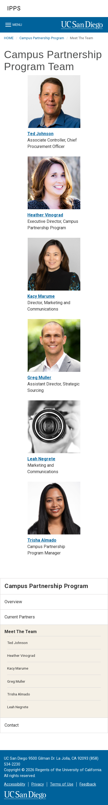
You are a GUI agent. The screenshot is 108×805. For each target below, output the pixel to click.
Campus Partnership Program (41, 38)
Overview (13, 601)
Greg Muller (39, 377)
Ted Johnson (40, 133)
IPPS (14, 8)
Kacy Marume (41, 296)
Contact (12, 725)
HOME (9, 38)
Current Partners (20, 616)
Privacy (37, 784)
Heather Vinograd (45, 215)
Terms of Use (61, 784)
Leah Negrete (41, 458)
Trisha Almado (41, 540)
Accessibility (14, 784)
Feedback (88, 784)
